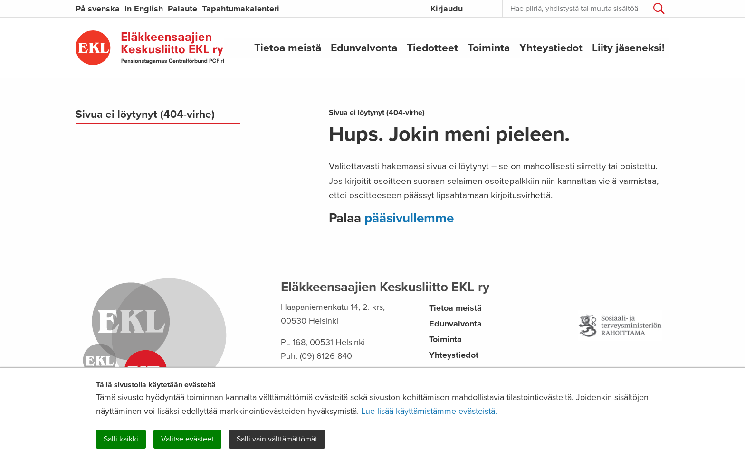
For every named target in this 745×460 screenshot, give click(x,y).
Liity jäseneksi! (628, 47)
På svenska (98, 8)
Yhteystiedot (551, 47)
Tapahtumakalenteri (240, 8)
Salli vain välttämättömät (277, 439)
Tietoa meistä (287, 47)
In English (143, 8)
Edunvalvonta (364, 47)
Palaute (182, 8)
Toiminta (489, 47)
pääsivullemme (409, 218)
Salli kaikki (121, 439)
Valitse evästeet (187, 439)
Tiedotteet (432, 47)
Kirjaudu (446, 8)
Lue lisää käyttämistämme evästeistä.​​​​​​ (429, 411)
